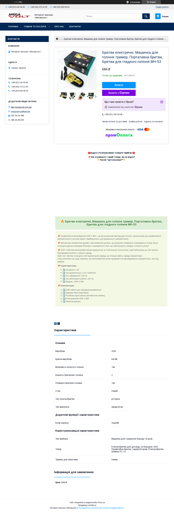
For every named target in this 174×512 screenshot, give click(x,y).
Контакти (75, 26)
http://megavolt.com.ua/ (21, 107)
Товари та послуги (35, 26)
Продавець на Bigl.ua (87, 505)
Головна (13, 26)
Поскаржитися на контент (89, 508)
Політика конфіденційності (112, 508)
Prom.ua (101, 502)
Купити (119, 85)
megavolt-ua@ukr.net (20, 111)
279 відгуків (135, 2)
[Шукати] (146, 16)
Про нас (59, 26)
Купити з (118, 93)
